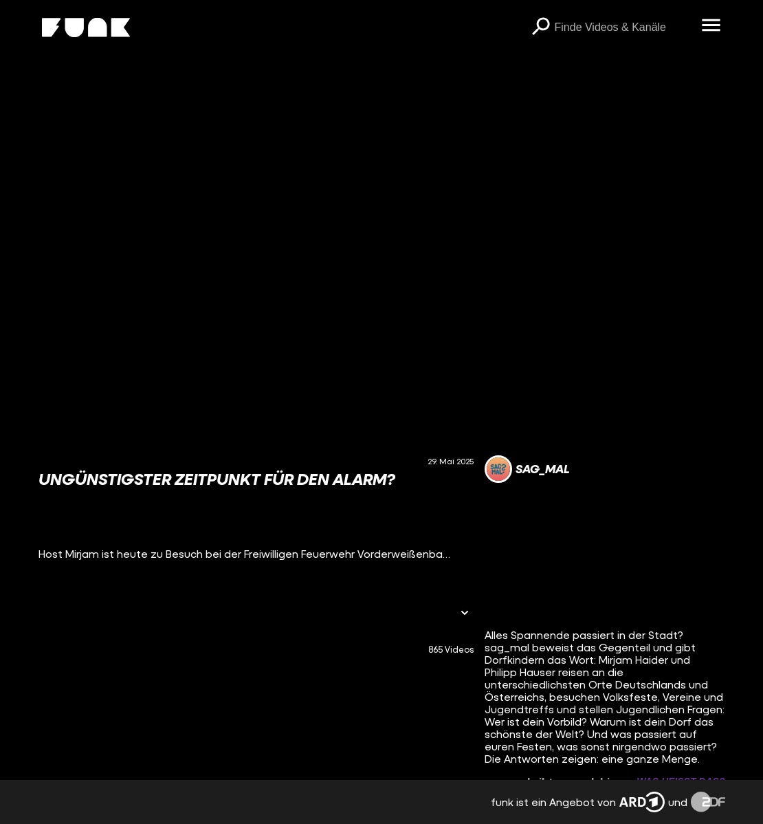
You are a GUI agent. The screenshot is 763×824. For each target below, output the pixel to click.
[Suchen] (541, 27)
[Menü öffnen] (711, 26)
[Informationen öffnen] (465, 613)
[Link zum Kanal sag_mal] (527, 469)
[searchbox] (623, 27)
